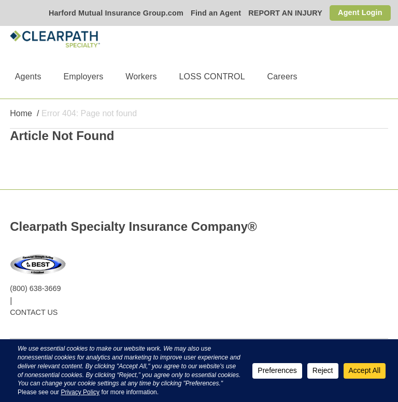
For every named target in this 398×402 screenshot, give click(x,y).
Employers (83, 76)
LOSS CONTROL (212, 76)
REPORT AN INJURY (285, 13)
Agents (28, 76)
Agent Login (360, 12)
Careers (282, 76)
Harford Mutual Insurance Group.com (116, 13)
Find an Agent (216, 13)
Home (21, 113)
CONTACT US (34, 312)
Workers (141, 76)
